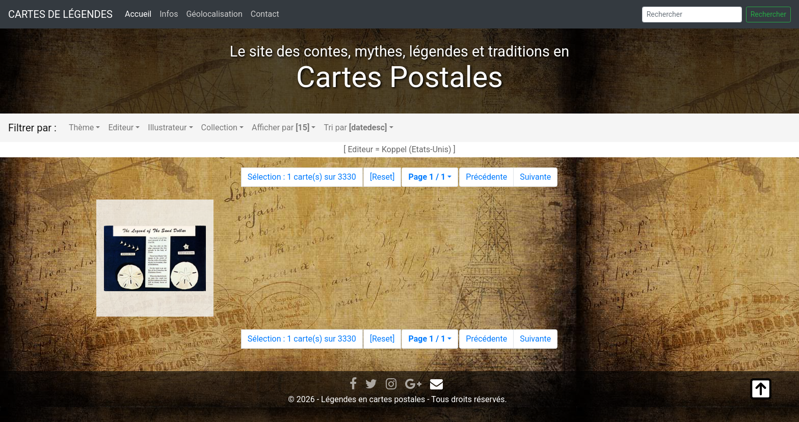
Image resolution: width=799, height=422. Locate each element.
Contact (265, 14)
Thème (81, 127)
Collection (219, 127)
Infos (168, 14)
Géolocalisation (214, 14)
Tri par (355, 127)
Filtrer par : (32, 128)
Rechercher (768, 14)
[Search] (692, 14)
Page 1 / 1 (426, 177)
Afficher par (280, 127)
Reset (382, 177)
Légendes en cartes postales (373, 399)
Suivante (535, 177)
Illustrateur (167, 127)
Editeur (121, 127)
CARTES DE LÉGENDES (60, 14)
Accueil (138, 14)
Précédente (486, 177)
